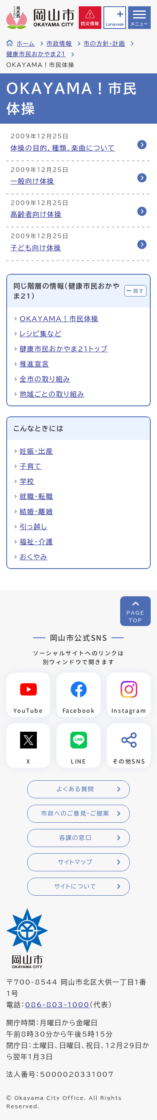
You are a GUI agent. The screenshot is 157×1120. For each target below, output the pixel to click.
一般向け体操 (32, 181)
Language (115, 24)
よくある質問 (75, 789)
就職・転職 (36, 496)
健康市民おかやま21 (36, 54)
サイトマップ (75, 862)
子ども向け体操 (35, 247)
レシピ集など (41, 333)
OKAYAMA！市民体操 (59, 318)
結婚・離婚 (36, 511)
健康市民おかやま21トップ (64, 349)
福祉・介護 (36, 541)
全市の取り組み (45, 379)
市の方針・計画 (105, 44)
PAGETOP (135, 616)
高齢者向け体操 (36, 214)
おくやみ (34, 557)
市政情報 (59, 44)
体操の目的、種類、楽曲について (62, 148)
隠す (138, 290)
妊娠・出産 (36, 451)
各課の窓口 (75, 838)
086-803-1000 (57, 1004)
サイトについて (75, 886)
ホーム (26, 44)
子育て (30, 466)
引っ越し (33, 526)
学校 (27, 481)
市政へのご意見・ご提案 (75, 813)
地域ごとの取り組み (52, 394)
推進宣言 (34, 364)
